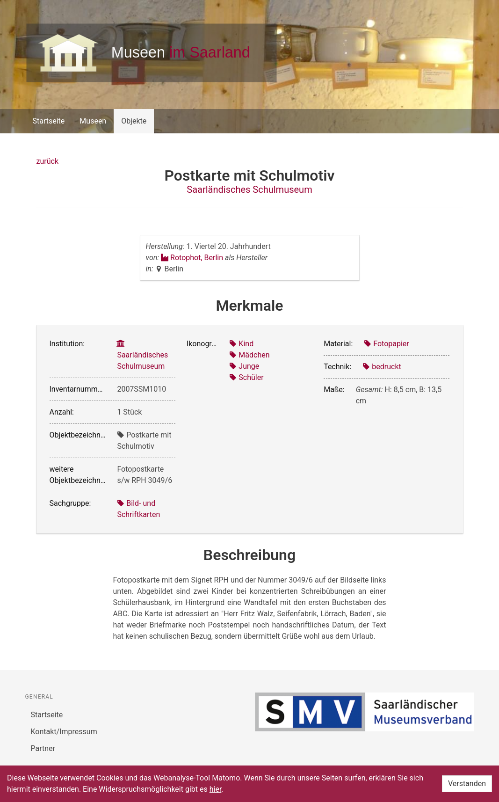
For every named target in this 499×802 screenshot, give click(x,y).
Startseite (49, 121)
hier (216, 789)
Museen (93, 121)
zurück (47, 161)
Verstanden (467, 783)
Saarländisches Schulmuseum (249, 189)
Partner (43, 748)
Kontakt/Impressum (64, 731)
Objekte (133, 121)
